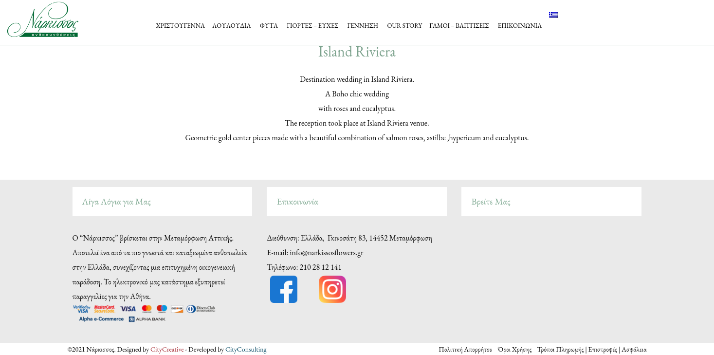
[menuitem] (553, 15)
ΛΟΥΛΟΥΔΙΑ (231, 25)
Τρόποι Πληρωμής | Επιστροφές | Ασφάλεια (591, 349)
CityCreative (167, 349)
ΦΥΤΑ (269, 25)
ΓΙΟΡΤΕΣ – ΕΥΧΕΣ (312, 25)
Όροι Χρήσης (515, 349)
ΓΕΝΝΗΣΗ (363, 25)
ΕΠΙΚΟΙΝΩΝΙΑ (520, 25)
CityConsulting (246, 349)
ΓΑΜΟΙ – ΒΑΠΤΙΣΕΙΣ (459, 25)
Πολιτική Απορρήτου (468, 349)
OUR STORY (404, 25)
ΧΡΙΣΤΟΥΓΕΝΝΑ (180, 25)
